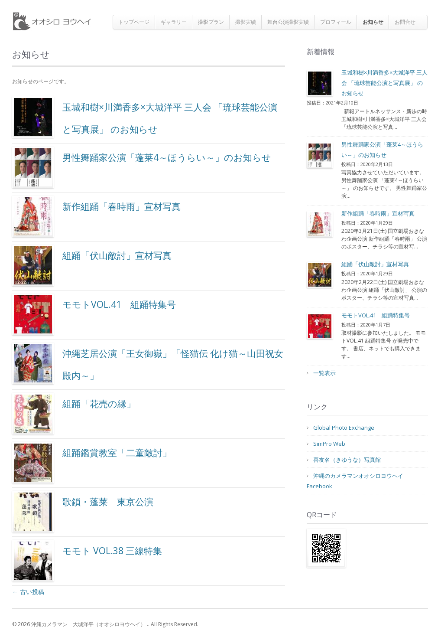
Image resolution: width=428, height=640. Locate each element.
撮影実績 (245, 22)
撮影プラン (211, 22)
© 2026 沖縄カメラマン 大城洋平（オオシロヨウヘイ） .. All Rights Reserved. (105, 624)
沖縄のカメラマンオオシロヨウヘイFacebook (355, 481)
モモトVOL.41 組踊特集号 (94, 314)
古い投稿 (28, 592)
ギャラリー (174, 22)
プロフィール (335, 22)
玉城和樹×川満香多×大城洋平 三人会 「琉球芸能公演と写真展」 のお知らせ (144, 117)
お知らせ (373, 22)
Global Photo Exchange (343, 427)
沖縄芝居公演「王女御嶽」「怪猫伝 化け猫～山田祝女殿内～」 (147, 363)
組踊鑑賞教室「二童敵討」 (92, 462)
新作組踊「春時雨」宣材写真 (96, 216)
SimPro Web (329, 443)
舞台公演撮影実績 (288, 22)
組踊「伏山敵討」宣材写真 (92, 265)
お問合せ (405, 22)
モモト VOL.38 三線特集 (87, 560)
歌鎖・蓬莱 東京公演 (82, 511)
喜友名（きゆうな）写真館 (347, 460)
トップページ (133, 22)
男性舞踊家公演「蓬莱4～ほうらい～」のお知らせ (141, 167)
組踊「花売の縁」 (74, 413)
